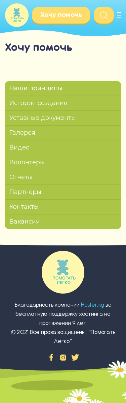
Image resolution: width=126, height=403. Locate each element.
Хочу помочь (61, 15)
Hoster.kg (92, 304)
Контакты (24, 206)
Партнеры (25, 192)
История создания (38, 103)
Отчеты (21, 177)
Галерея (22, 132)
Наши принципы (35, 88)
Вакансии (24, 221)
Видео (19, 147)
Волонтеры (27, 162)
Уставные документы (42, 118)
